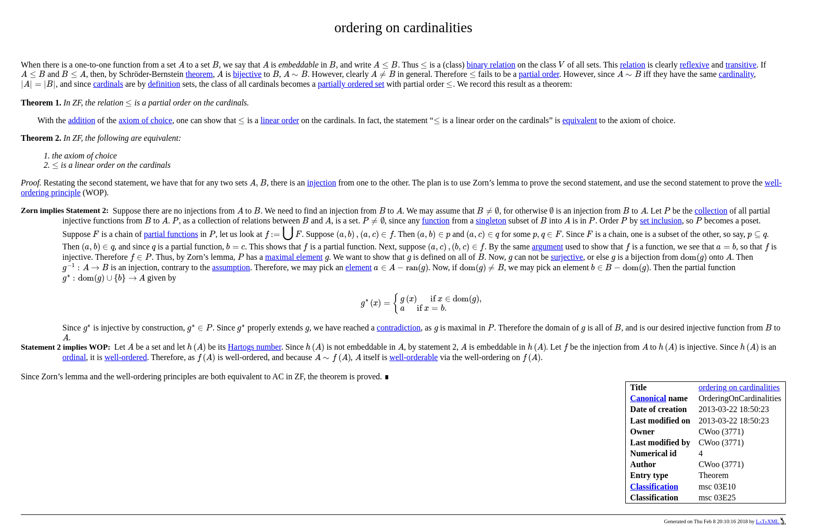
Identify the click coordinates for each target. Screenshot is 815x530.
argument (547, 246)
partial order (539, 74)
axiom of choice (145, 120)
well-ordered (125, 357)
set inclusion (660, 220)
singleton (491, 220)
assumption (231, 267)
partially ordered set (351, 84)
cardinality (736, 74)
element (359, 267)
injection (321, 182)
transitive (741, 64)
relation (633, 64)
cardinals (108, 84)
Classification (654, 486)
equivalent (579, 120)
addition (81, 120)
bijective (247, 74)
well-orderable (413, 357)
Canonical (648, 398)
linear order (279, 120)
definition (164, 84)
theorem (199, 74)
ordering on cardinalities (739, 387)
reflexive (694, 64)
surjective (567, 257)
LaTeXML (771, 521)
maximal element (294, 257)
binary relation (491, 64)
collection (710, 210)
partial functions (171, 234)
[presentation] (181, 65)
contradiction (398, 327)
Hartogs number (254, 346)
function (436, 220)
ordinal (74, 357)
